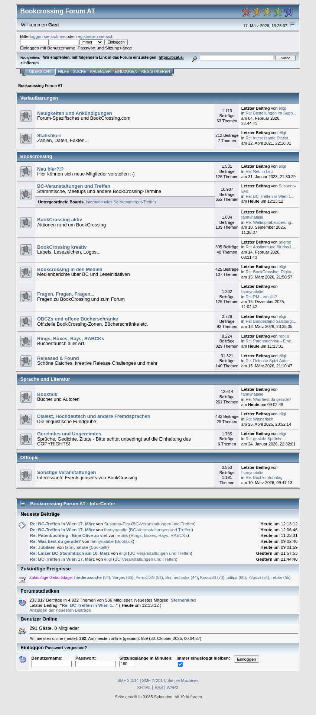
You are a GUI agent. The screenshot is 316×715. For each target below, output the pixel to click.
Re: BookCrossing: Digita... (269, 272)
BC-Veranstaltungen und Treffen (73, 186)
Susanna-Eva (117, 523)
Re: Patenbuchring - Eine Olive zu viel (68, 535)
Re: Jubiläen (43, 547)
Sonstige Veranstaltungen (66, 472)
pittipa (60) (236, 577)
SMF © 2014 (153, 680)
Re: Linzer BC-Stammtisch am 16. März (70, 553)
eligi (282, 108)
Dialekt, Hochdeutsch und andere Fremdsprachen (93, 416)
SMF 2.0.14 (128, 680)
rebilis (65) (280, 577)
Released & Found (58, 358)
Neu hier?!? (50, 169)
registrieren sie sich (94, 36)
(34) (92, 577)
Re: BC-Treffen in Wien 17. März (62, 523)
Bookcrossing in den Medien (69, 269)
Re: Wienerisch (259, 419)
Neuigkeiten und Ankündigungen (74, 113)
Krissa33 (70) (212, 577)
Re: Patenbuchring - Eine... (269, 341)
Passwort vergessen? (66, 647)
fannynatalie (252, 217)
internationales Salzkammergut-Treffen (121, 202)
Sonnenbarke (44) (181, 577)
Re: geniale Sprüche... (265, 439)
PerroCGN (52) (149, 577)
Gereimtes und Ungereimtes (69, 434)
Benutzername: (52, 661)
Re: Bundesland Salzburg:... (270, 321)
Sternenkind (183, 600)
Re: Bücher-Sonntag (263, 477)
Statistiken (49, 135)
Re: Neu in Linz (259, 171)
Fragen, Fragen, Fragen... (65, 294)
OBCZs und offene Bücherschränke (77, 319)
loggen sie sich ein (47, 36)
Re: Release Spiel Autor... (268, 360)
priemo (284, 242)
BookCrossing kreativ (62, 247)
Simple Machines (183, 680)
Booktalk (47, 394)
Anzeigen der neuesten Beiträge (60, 610)
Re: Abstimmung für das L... (270, 247)
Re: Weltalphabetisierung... (269, 222)
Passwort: (95, 661)
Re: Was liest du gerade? (268, 399)
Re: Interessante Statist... (268, 138)
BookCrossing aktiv (59, 219)
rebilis (283, 336)
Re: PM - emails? (261, 296)
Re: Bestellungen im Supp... (270, 113)
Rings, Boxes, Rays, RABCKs (70, 338)
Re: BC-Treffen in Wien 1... (269, 196)
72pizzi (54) (258, 577)
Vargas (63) (123, 577)
